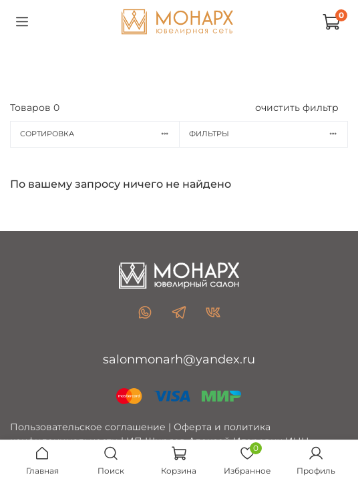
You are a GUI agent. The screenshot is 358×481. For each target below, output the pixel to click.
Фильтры (268, 133)
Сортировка (99, 133)
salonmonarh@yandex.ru (179, 359)
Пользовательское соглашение (88, 427)
